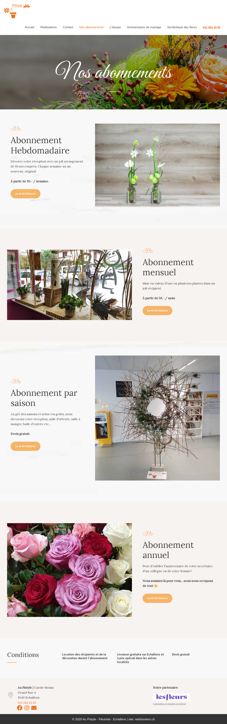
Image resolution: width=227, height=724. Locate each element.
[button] (25, 193)
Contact (68, 27)
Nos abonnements (91, 27)
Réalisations (48, 27)
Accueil (29, 27)
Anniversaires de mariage (144, 27)
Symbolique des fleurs (182, 27)
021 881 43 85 (211, 27)
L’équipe (115, 27)
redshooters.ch (145, 719)
